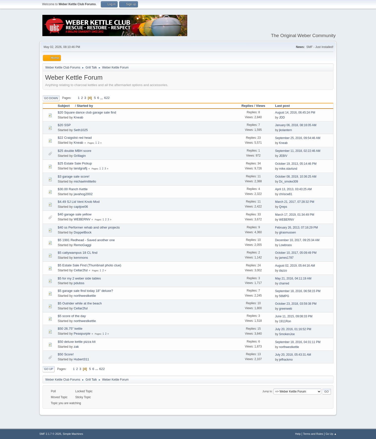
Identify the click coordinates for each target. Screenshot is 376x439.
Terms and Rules (313, 433)
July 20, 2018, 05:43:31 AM (293, 354)
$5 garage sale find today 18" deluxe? (85, 291)
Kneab (78, 117)
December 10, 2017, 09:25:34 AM (297, 240)
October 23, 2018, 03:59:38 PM (296, 303)
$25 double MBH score (74, 151)
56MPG (284, 296)
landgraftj (80, 168)
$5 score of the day (72, 316)
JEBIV (283, 156)
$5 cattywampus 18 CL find (77, 252)
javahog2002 (83, 194)
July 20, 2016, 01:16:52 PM (293, 329)
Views (260, 106)
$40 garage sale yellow (74, 214)
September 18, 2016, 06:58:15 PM (298, 291)
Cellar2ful (80, 270)
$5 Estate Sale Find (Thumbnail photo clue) (89, 265)
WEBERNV (82, 219)
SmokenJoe (287, 334)
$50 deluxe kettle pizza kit (77, 342)
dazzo (283, 270)
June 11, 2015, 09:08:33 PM (294, 316)
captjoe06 (81, 206)
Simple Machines (73, 433)
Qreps (283, 206)
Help (298, 433)
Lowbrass (285, 245)
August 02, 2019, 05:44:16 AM (295, 265)
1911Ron (285, 321)
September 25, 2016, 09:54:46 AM (298, 138)
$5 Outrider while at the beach (80, 303)
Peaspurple (82, 333)
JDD (282, 117)
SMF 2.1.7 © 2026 (50, 433)
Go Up (48, 369)
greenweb (285, 308)
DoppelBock (82, 232)
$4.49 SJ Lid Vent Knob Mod (79, 202)
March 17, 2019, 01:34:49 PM (294, 214)
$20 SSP (64, 125)
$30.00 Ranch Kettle (73, 189)
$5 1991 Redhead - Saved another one (86, 240)
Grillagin (80, 156)
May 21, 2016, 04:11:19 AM (293, 278)
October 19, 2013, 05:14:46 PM (296, 163)
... (102, 98)
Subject (66, 106)
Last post (282, 106)
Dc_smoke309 (288, 181)
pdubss (79, 283)
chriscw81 (285, 194)
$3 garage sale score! (73, 176)
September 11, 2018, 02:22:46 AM (298, 151)
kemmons (81, 257)
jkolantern (285, 130)
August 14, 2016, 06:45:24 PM (295, 112)
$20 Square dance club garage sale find (87, 112)
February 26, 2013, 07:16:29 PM (296, 227)
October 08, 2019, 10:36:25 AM (296, 176)
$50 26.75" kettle (70, 328)
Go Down (51, 98)
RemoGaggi (82, 245)
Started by (85, 106)
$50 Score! (66, 354)
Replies (247, 106)
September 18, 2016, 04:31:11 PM (298, 342)
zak (76, 346)
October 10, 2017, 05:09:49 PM (296, 252)
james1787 (286, 257)
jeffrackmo (286, 359)
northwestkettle (85, 296)
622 (106, 98)
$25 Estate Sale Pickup (75, 163)
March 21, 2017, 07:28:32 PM (294, 202)
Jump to (267, 391)
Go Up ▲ (331, 433)
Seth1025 (81, 130)
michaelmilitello (85, 181)
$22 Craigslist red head (75, 137)
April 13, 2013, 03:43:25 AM (293, 189)
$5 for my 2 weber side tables (79, 278)
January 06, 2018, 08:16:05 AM (296, 125)
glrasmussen (287, 232)
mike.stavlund (288, 168)
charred (284, 283)
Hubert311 (81, 359)
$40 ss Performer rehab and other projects (89, 227)
